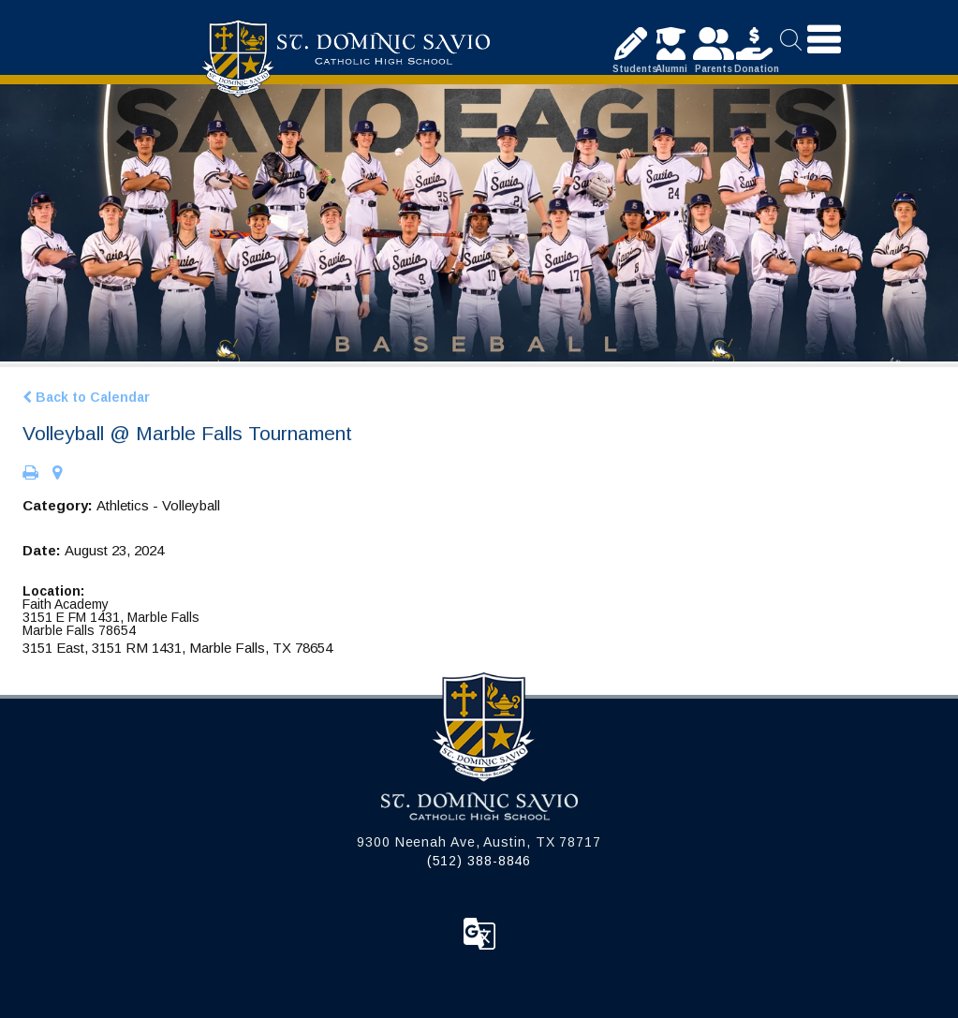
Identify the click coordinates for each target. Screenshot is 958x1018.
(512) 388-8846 (479, 860)
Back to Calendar (86, 397)
